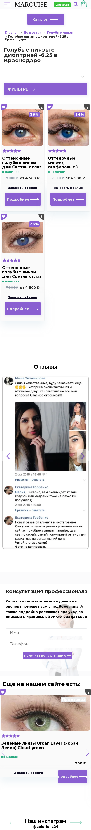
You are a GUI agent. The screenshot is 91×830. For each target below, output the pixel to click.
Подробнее (23, 199)
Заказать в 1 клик (22, 187)
